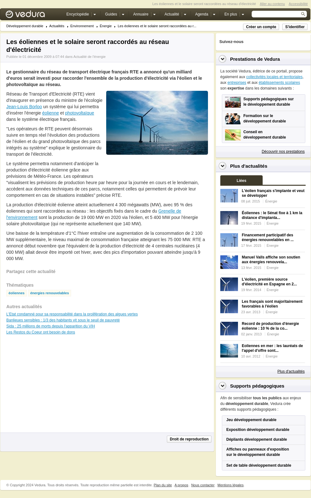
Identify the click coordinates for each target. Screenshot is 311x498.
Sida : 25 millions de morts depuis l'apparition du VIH (50, 326)
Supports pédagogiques (257, 386)
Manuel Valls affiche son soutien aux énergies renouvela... (271, 259)
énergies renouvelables (49, 293)
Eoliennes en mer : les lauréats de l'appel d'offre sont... (272, 348)
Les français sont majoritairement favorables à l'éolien (272, 303)
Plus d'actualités (291, 371)
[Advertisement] (156, 169)
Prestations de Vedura (255, 59)
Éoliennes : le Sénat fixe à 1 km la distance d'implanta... (272, 215)
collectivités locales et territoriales (274, 77)
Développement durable (24, 26)
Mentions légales (230, 485)
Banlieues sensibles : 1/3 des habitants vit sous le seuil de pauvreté (63, 320)
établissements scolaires (279, 82)
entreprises (237, 82)
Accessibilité (298, 4)
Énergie (106, 26)
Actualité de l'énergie (89, 57)
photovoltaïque (79, 112)
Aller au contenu (272, 4)
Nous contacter (203, 485)
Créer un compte (261, 27)
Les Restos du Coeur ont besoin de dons (40, 332)
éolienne (50, 112)
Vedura (32, 15)
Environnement (82, 26)
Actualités (56, 26)
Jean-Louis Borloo (24, 106)
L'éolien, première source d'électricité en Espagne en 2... (269, 281)
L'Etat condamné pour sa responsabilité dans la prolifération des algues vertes (72, 314)
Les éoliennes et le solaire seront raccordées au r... (157, 26)
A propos (181, 485)
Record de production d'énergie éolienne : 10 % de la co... (270, 326)
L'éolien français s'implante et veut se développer (273, 193)
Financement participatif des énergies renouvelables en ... (268, 237)
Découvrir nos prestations (283, 151)
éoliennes (17, 293)
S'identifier (295, 27)
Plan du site (163, 485)
